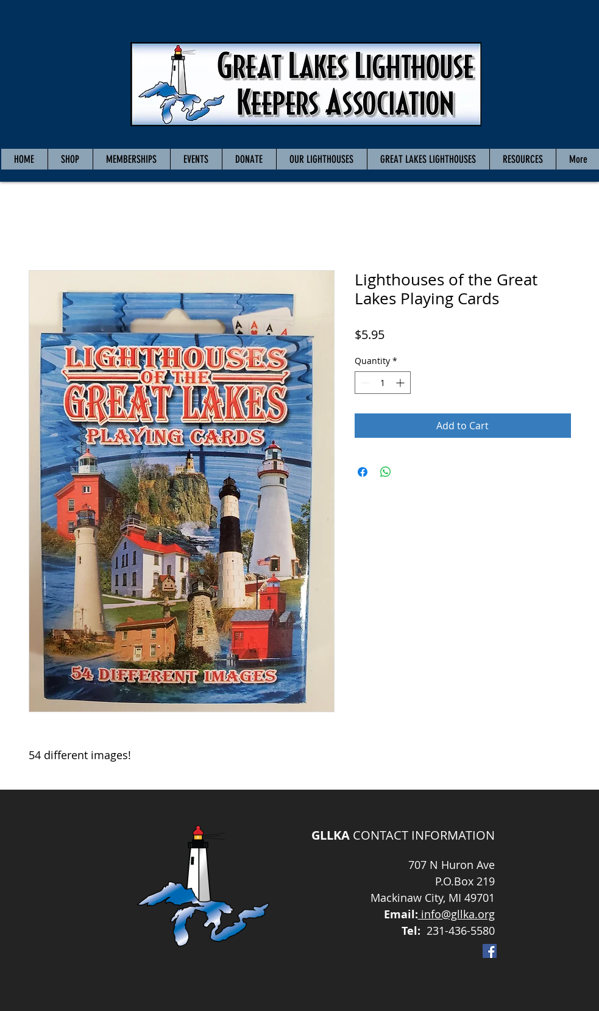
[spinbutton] (383, 382)
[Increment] (401, 382)
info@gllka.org (456, 914)
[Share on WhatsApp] (385, 472)
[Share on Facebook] (362, 472)
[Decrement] (364, 382)
